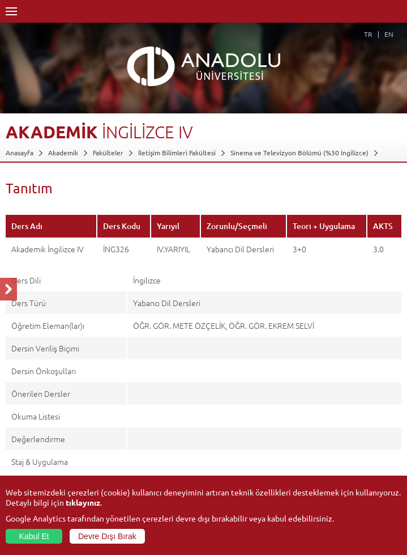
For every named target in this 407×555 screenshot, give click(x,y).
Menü (11, 11)
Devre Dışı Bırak (107, 536)
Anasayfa (19, 152)
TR (368, 34)
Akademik (63, 152)
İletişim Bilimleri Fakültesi (177, 152)
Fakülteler (108, 152)
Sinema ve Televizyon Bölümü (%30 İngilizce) (299, 152)
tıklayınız (83, 502)
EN (388, 34)
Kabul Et (34, 536)
